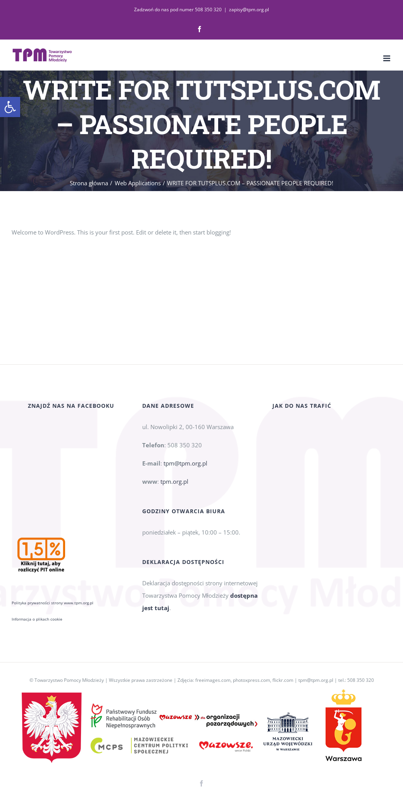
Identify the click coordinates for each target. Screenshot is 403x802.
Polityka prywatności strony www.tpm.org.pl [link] (52, 527)
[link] (10, 107)
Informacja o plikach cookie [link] (37, 543)
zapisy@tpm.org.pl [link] (249, 9)
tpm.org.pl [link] (174, 491)
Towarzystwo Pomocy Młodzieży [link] (69, 680)
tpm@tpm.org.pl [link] (185, 472)
